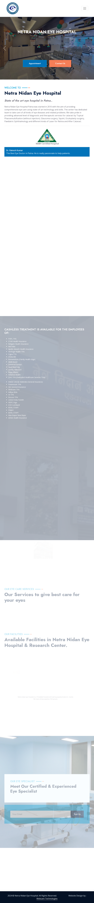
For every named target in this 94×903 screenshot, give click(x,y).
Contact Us (60, 63)
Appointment (35, 63)
